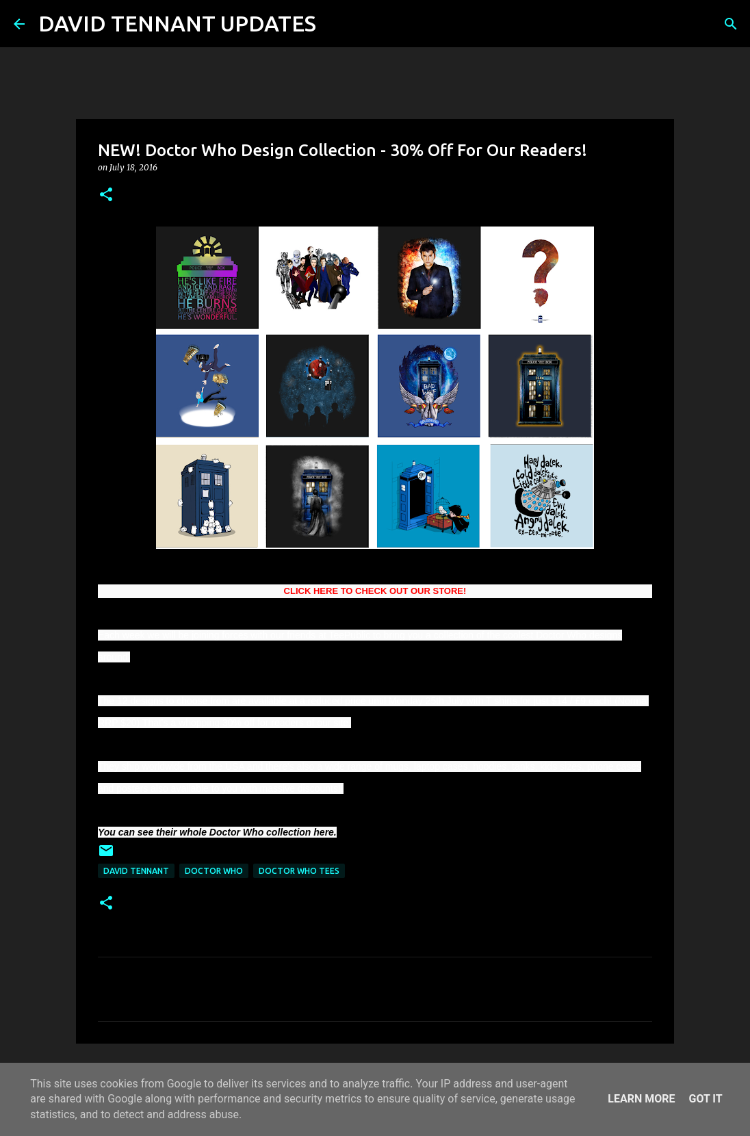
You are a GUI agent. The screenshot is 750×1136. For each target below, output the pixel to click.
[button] (106, 195)
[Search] (335, 24)
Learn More (641, 1098)
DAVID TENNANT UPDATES (177, 23)
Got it (705, 1098)
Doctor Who (214, 870)
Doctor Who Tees (299, 870)
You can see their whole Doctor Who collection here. (217, 832)
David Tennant (136, 870)
